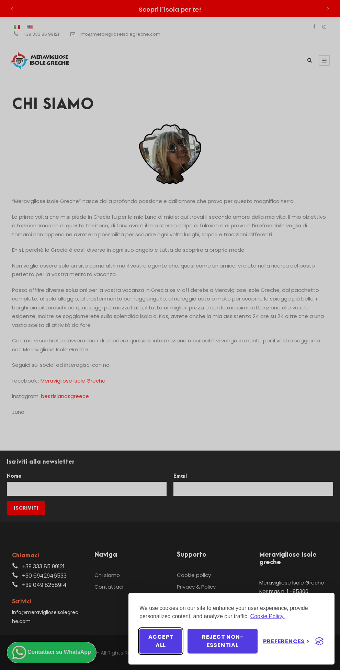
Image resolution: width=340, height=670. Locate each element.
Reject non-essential (222, 641)
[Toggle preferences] (286, 641)
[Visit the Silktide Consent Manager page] (319, 641)
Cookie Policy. (267, 616)
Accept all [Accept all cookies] (160, 641)
